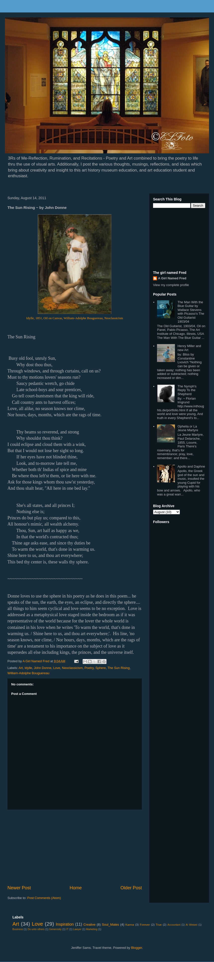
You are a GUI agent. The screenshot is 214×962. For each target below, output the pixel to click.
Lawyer (77, 929)
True (159, 924)
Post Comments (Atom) (44, 898)
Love (56, 668)
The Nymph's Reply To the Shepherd (186, 390)
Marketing (92, 929)
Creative (89, 924)
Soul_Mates (110, 924)
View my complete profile (171, 285)
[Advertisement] (74, 847)
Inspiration (65, 924)
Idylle (28, 668)
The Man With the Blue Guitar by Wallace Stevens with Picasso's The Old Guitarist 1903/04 (190, 311)
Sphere (100, 668)
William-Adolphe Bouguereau (28, 673)
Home (76, 887)
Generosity (55, 929)
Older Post (131, 887)
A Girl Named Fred (172, 278)
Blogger (136, 948)
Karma (129, 924)
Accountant (173, 924)
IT (67, 929)
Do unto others (36, 929)
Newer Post (19, 887)
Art (21, 668)
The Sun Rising (118, 668)
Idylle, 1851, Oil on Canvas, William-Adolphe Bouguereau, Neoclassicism (74, 318)
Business (17, 929)
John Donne (42, 668)
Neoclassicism (72, 668)
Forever (145, 924)
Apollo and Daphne (191, 466)
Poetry (89, 668)
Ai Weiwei (191, 924)
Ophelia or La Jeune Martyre (187, 428)
